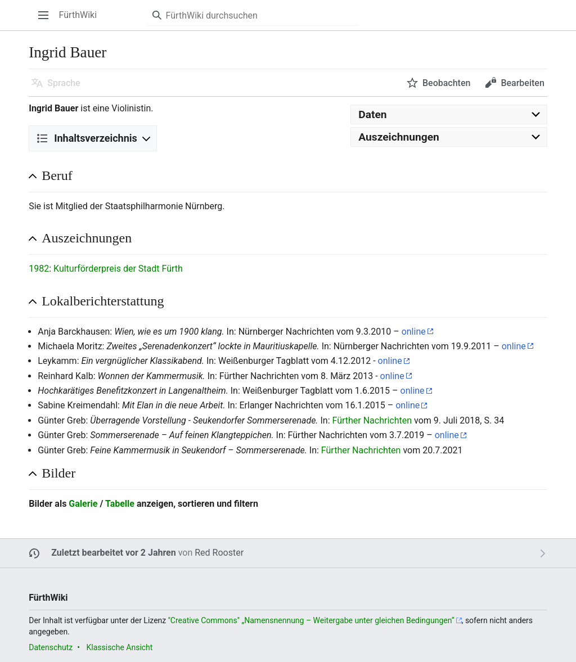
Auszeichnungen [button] (87, 238)
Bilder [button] (58, 473)
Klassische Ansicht (119, 647)
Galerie (83, 503)
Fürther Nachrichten (372, 420)
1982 (39, 268)
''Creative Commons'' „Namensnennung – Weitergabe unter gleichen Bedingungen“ (311, 620)
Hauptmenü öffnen (47, 20)
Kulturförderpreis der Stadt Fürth (118, 268)
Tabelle (119, 503)
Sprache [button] (63, 83)
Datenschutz (51, 647)
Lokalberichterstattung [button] (103, 301)
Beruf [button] (57, 175)
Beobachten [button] (446, 83)
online (414, 331)
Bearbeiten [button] (522, 83)
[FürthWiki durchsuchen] (252, 15)
